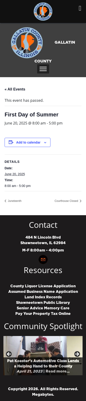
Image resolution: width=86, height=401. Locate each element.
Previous (9, 354)
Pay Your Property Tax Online (43, 314)
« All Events (15, 89)
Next (76, 354)
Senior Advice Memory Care (43, 308)
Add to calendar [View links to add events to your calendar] (28, 142)
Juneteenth (14, 201)
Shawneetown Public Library (43, 303)
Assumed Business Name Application (43, 292)
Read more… (57, 371)
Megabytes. (43, 394)
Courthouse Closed (67, 201)
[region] (43, 355)
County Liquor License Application (43, 286)
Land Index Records (43, 297)
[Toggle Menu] (43, 69)
